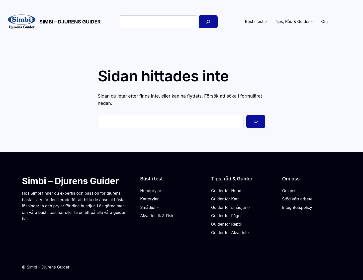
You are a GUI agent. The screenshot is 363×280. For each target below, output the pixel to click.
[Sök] (208, 21)
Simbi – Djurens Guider (69, 22)
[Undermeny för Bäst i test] (266, 21)
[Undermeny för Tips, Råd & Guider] (312, 21)
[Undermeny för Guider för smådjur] (248, 207)
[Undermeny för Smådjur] (158, 207)
